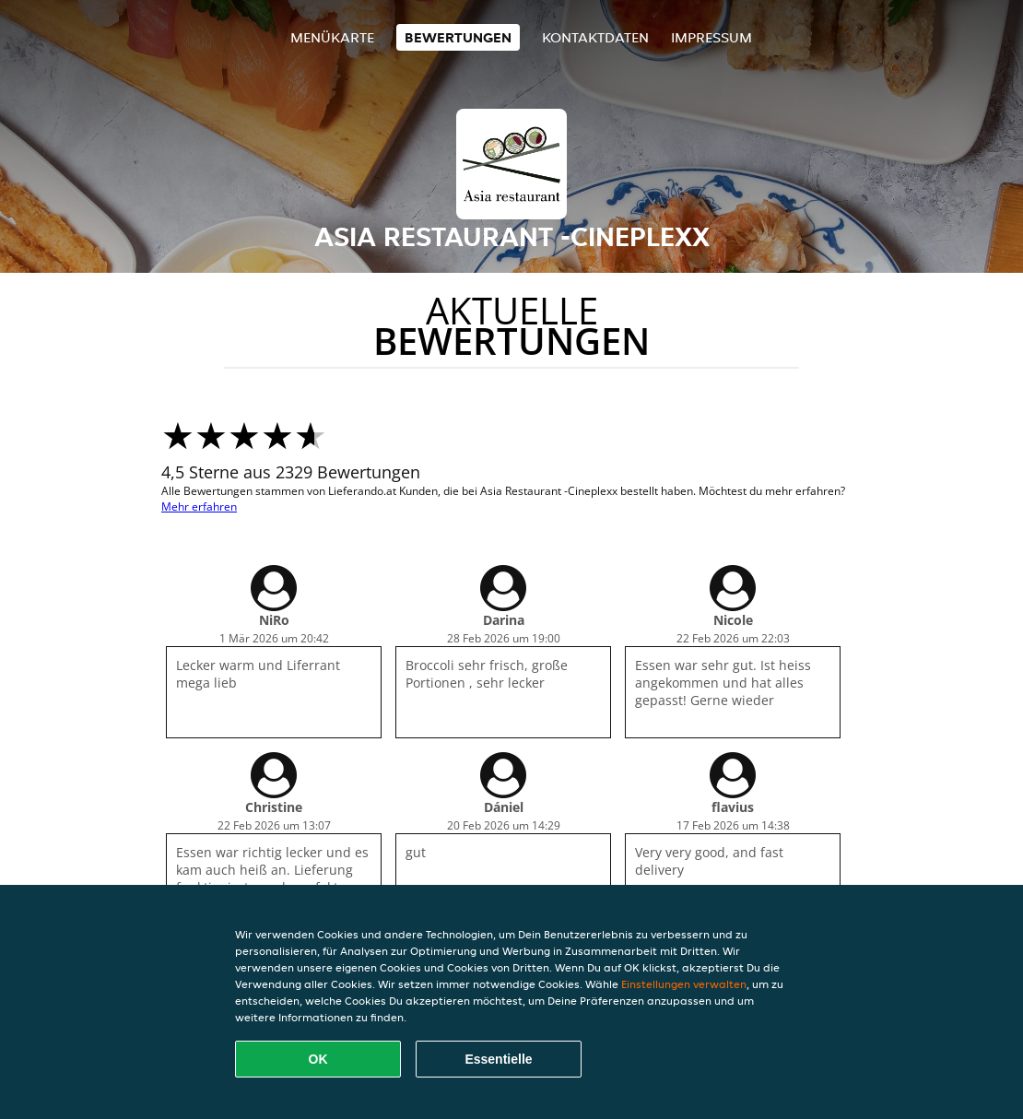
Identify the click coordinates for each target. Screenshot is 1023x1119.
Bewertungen (458, 37)
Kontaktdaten (595, 37)
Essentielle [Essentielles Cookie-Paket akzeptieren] (498, 1059)
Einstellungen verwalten (684, 984)
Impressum (711, 37)
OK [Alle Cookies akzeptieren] (318, 1059)
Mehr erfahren (199, 506)
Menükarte (332, 37)
